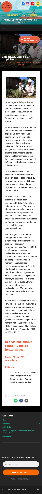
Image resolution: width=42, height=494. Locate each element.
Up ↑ (38, 490)
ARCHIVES (7, 427)
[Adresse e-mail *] (21, 464)
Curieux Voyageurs (21, 15)
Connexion (7, 436)
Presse (5, 420)
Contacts (6, 424)
